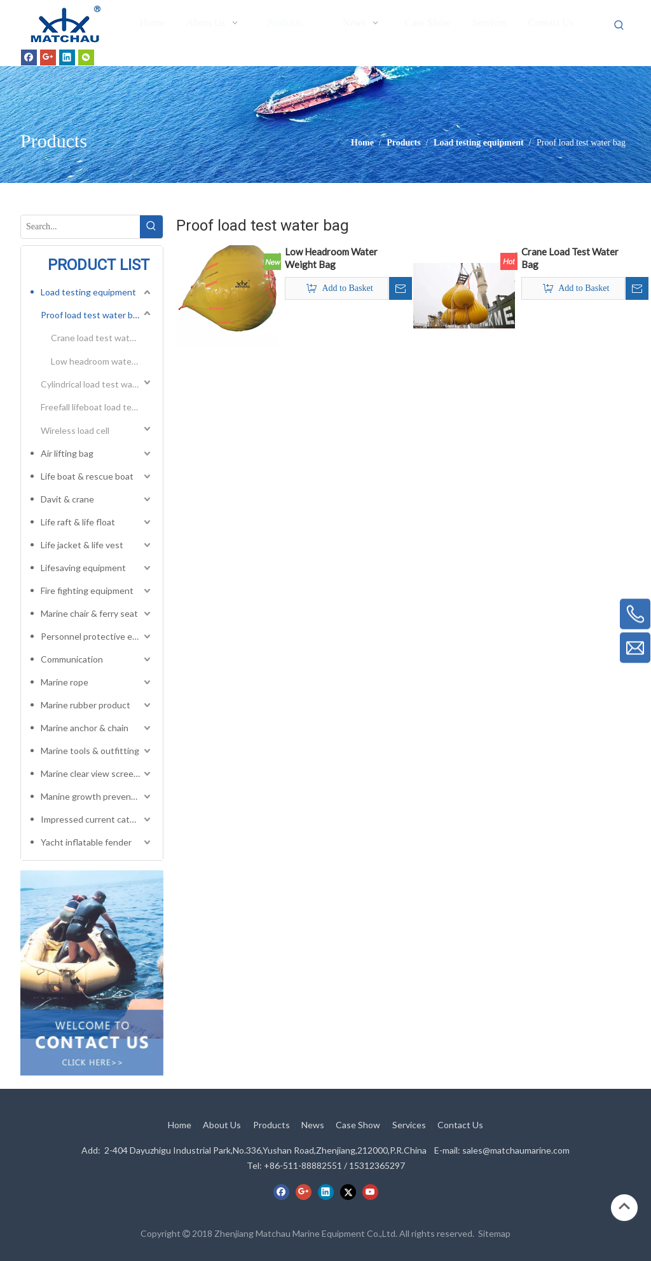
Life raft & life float (78, 521)
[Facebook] (29, 57)
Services (409, 1124)
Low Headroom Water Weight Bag (331, 258)
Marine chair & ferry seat (89, 613)
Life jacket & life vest (82, 544)
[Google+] (48, 57)
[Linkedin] (67, 57)
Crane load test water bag (102, 337)
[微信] (86, 57)
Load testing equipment (88, 292)
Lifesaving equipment (83, 567)
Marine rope (64, 682)
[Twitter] (348, 1191)
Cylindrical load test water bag (97, 384)
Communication (72, 659)
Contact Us (460, 1124)
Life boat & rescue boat (87, 476)
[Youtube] (370, 1191)
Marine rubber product (85, 704)
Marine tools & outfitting (90, 750)
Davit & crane (67, 499)
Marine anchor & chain (84, 727)
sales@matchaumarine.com (516, 1150)
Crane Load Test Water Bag (570, 258)
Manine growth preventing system (97, 796)
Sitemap (494, 1233)
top (624, 1206)
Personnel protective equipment (97, 636)
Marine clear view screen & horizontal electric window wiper (97, 773)
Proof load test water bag (91, 314)
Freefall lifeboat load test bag (97, 406)
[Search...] (80, 226)
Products (271, 1124)
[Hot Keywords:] (619, 25)
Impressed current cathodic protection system (97, 819)
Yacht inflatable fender (86, 842)
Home (179, 1124)
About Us (222, 1124)
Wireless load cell (75, 430)
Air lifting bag (67, 453)
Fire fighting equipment (87, 590)
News (312, 1124)
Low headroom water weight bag (102, 361)
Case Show (358, 1124)
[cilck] (91, 954)
